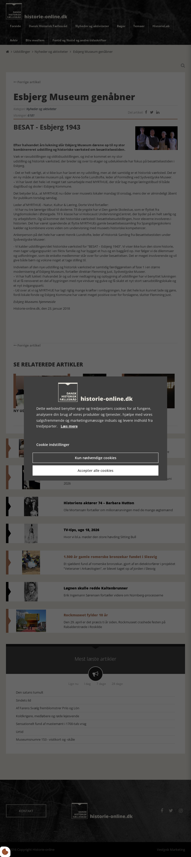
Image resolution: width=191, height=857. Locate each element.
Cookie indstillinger (52, 444)
